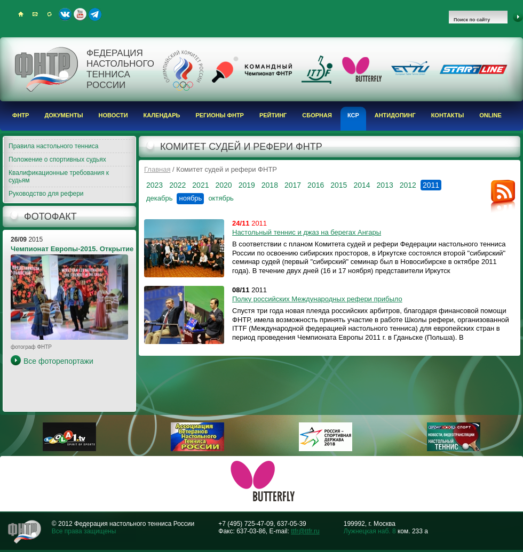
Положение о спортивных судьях (57, 159)
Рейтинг (273, 115)
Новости (113, 115)
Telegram (95, 14)
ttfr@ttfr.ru (305, 531)
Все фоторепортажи (58, 361)
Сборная (317, 115)
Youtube (80, 14)
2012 (408, 185)
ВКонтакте (65, 14)
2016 (315, 185)
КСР (353, 115)
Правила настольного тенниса (53, 146)
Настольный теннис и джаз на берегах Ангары (306, 232)
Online (490, 115)
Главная (157, 169)
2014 (361, 185)
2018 (270, 185)
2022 (177, 185)
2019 (247, 185)
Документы (63, 115)
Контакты (447, 115)
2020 (223, 185)
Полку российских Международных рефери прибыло (317, 299)
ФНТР (20, 115)
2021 (200, 185)
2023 (154, 185)
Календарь (162, 115)
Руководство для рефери (46, 193)
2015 (338, 185)
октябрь (221, 198)
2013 (385, 185)
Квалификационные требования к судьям (59, 176)
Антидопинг (395, 115)
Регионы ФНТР (219, 115)
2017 (292, 185)
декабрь (159, 198)
